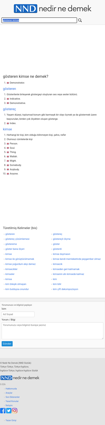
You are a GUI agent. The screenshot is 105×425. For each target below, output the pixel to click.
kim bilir (57, 284)
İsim (4, 308)
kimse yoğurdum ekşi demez (21, 264)
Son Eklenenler (13, 397)
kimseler (10, 274)
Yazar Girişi (11, 420)
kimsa (9, 279)
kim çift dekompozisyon (65, 289)
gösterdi (57, 249)
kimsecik (57, 264)
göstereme (11, 244)
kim (55, 279)
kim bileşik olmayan (16, 284)
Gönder (7, 343)
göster (56, 244)
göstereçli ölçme (61, 239)
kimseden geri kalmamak (66, 269)
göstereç (9, 109)
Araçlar (9, 393)
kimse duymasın (61, 254)
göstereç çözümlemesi (17, 239)
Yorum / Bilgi (8, 319)
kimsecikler (12, 269)
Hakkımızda (11, 388)
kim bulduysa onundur (17, 289)
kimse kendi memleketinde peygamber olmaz (77, 259)
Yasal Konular (12, 401)
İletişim (9, 405)
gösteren (9, 89)
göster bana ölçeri (15, 249)
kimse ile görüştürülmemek (20, 259)
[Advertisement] (54, 49)
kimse (7, 129)
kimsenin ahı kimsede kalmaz (68, 274)
